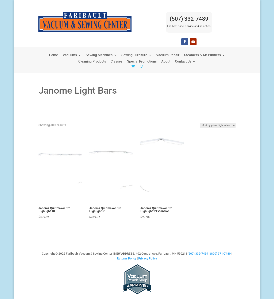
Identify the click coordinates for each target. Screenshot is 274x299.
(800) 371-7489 (220, 253)
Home (53, 55)
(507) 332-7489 (189, 19)
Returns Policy (126, 258)
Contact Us (183, 61)
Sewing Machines (99, 55)
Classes (116, 61)
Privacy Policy (147, 258)
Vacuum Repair (167, 55)
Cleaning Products (92, 61)
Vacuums (70, 55)
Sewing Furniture (134, 55)
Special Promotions (142, 61)
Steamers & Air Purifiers (202, 55)
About (165, 61)
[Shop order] (218, 125)
